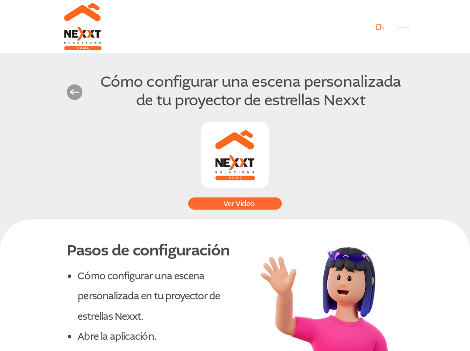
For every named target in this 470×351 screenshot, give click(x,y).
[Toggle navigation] (402, 29)
